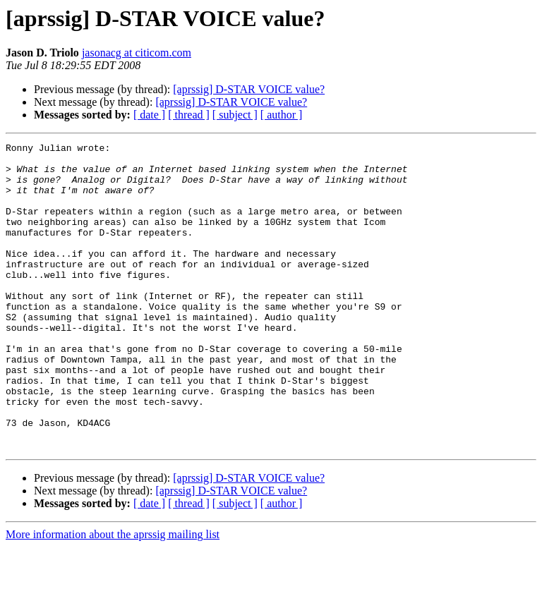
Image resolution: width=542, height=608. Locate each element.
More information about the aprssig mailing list (112, 596)
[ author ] (281, 115)
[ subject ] (235, 115)
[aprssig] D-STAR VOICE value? (249, 89)
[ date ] (149, 115)
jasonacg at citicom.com (136, 53)
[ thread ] (189, 115)
